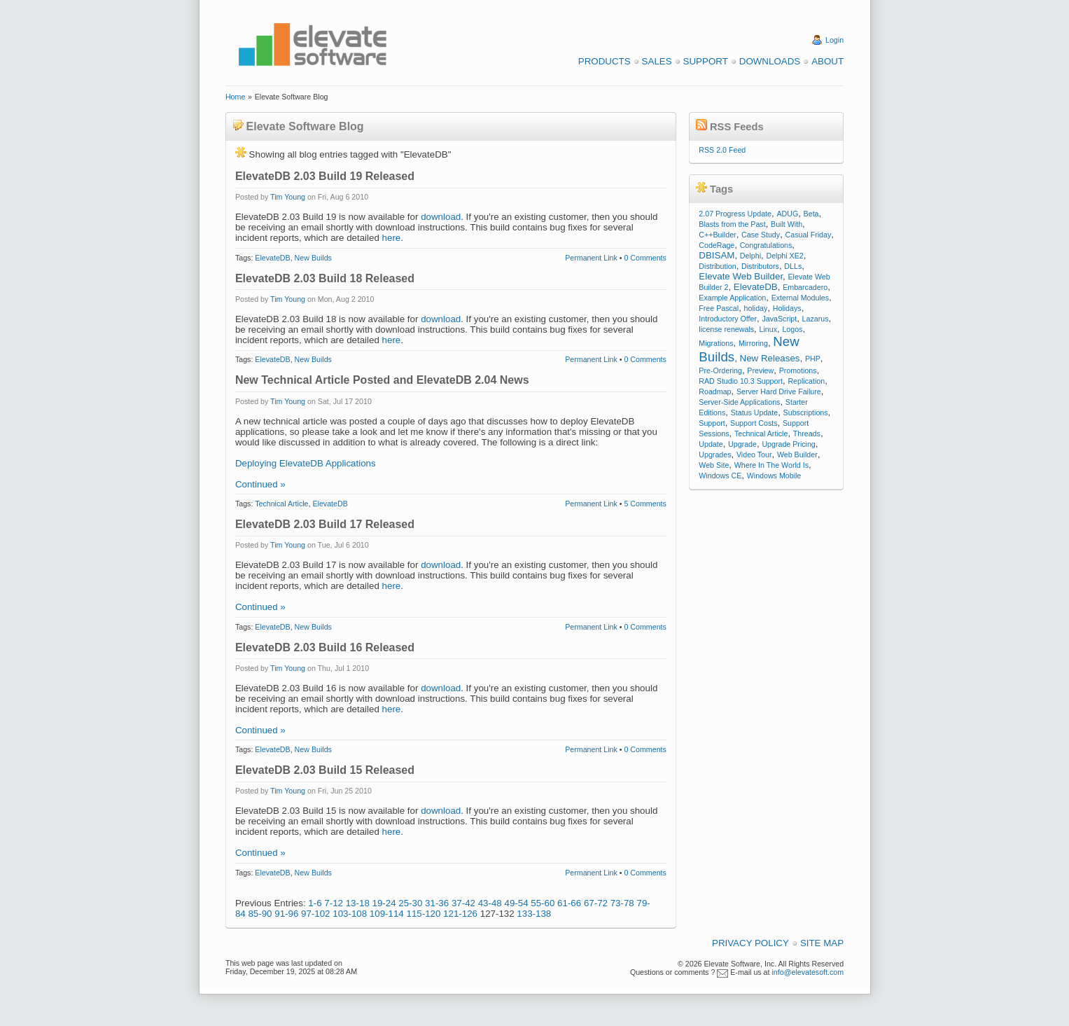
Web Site (714, 465)
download (441, 217)
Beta (811, 213)
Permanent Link (591, 258)
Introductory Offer (728, 318)
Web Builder (797, 454)
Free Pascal (719, 308)
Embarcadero (805, 287)
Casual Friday (808, 234)
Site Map (822, 943)
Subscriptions (805, 412)
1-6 (314, 903)
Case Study (760, 234)
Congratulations (766, 245)
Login (834, 40)
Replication (806, 381)
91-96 (286, 913)
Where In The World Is (771, 465)
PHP (812, 358)
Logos (792, 329)
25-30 (410, 903)
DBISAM (716, 255)
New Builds (313, 258)
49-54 (516, 903)
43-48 (490, 903)
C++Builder (717, 234)
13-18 (358, 903)
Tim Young (287, 197)
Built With (786, 224)
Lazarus (815, 318)
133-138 (534, 913)
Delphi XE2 (784, 255)
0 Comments (645, 258)
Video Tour (754, 454)
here (391, 238)
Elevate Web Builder (741, 276)
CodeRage (716, 245)
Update (710, 444)
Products (604, 61)
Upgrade (742, 444)
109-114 (387, 913)
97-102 (315, 913)
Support (705, 61)
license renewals (726, 329)
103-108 (350, 913)
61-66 (569, 903)
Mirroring (753, 343)
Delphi (750, 255)
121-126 (460, 913)
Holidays (787, 308)
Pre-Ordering (720, 370)
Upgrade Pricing (788, 444)
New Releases (770, 358)
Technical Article (281, 503)
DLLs (793, 266)
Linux (768, 329)
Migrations (716, 343)
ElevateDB (272, 258)
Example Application (732, 297)
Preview (760, 370)
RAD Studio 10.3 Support (741, 381)
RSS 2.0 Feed (722, 150)
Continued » (260, 484)
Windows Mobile (774, 475)
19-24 (384, 903)
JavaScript (779, 318)
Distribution (717, 266)
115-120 (423, 913)
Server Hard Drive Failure (778, 391)
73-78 (622, 903)
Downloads (769, 61)
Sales (657, 61)
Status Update (754, 412)
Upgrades (715, 454)
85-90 (260, 913)
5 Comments (645, 503)
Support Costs (754, 423)
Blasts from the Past (732, 224)
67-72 (596, 903)
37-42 (463, 903)
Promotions (798, 370)
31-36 (437, 903)
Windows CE (720, 475)
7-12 (333, 903)
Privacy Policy (750, 943)
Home (235, 96)
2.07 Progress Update (735, 213)
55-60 (542, 903)
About (827, 61)
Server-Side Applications (739, 402)
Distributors (760, 266)
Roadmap (715, 391)
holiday (756, 308)
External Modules (800, 297)
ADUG (787, 213)
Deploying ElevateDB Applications (305, 463)
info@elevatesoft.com (807, 972)
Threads (806, 433)
